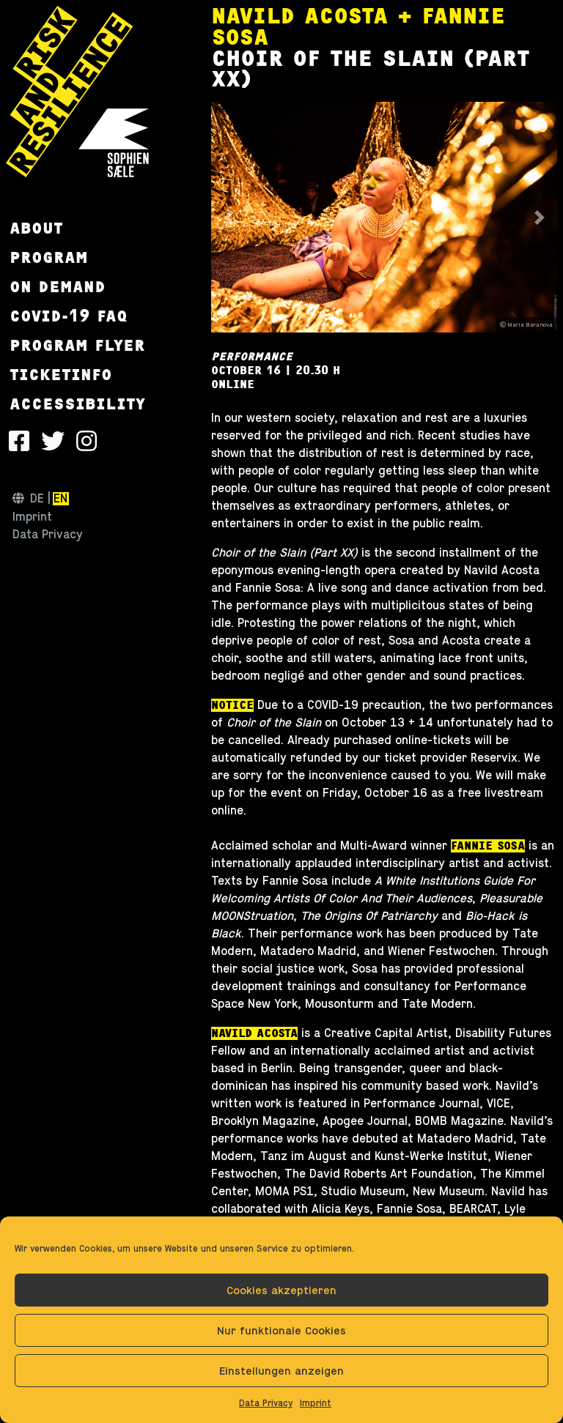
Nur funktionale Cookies (281, 1330)
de (37, 498)
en (60, 498)
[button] (228, 217)
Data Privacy (265, 1403)
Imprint (315, 1403)
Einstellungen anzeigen (281, 1370)
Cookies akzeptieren (281, 1290)
